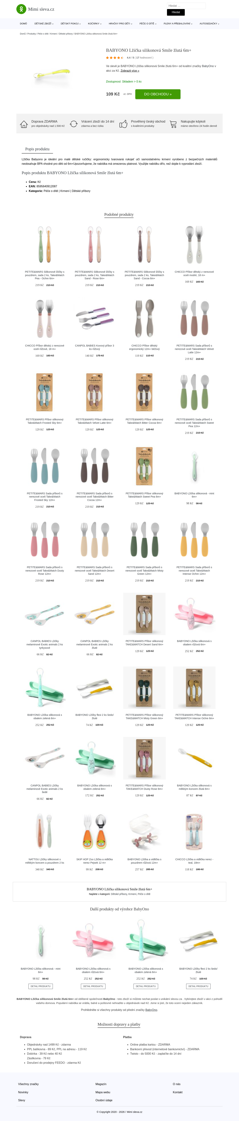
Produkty (31, 34)
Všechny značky (28, 1084)
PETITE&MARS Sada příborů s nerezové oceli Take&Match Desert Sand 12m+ (94, 570)
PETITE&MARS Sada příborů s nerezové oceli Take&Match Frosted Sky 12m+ (44, 496)
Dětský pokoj (70, 23)
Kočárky (93, 23)
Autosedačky (208, 23)
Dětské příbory (66, 34)
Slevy (21, 1100)
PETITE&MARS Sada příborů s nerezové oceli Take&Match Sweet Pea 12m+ (194, 422)
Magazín (100, 1084)
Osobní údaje (103, 1100)
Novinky (23, 1092)
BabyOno (208, 66)
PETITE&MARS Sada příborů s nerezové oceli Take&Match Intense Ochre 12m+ (194, 570)
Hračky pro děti (119, 23)
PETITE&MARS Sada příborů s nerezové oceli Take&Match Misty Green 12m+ (144, 570)
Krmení (53, 34)
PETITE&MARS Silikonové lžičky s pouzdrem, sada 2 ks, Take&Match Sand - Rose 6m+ (94, 275)
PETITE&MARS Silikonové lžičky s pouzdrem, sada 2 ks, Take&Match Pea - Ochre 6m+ (44, 275)
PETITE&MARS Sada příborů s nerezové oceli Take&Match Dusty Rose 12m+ (44, 570)
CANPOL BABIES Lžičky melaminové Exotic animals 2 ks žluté (94, 644)
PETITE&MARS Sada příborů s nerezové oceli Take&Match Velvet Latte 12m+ (194, 349)
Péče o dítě (147, 23)
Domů (23, 23)
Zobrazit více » (130, 70)
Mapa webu (102, 1092)
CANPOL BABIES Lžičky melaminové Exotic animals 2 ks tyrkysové (44, 644)
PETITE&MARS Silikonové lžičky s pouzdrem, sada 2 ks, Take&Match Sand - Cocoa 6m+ (144, 275)
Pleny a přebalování (177, 23)
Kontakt (177, 1092)
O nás (176, 1084)
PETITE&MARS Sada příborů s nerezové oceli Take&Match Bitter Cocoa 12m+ (94, 496)
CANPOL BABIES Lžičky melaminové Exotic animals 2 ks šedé (44, 789)
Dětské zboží (42, 23)
